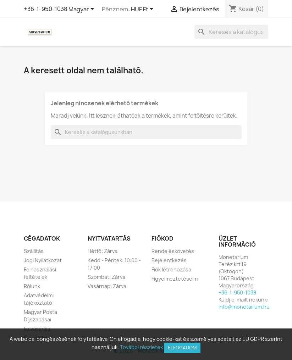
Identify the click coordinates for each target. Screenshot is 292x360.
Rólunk (32, 286)
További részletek (141, 347)
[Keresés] (231, 32)
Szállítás (34, 251)
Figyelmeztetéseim (174, 278)
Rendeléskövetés (172, 251)
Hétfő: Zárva (102, 251)
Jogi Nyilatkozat (43, 260)
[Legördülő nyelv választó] (82, 9)
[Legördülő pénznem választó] (143, 9)
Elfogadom (182, 347)
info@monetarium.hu (244, 306)
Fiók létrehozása (171, 269)
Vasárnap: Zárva (107, 286)
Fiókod (162, 238)
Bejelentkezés (169, 260)
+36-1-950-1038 (45, 9)
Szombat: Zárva (106, 277)
